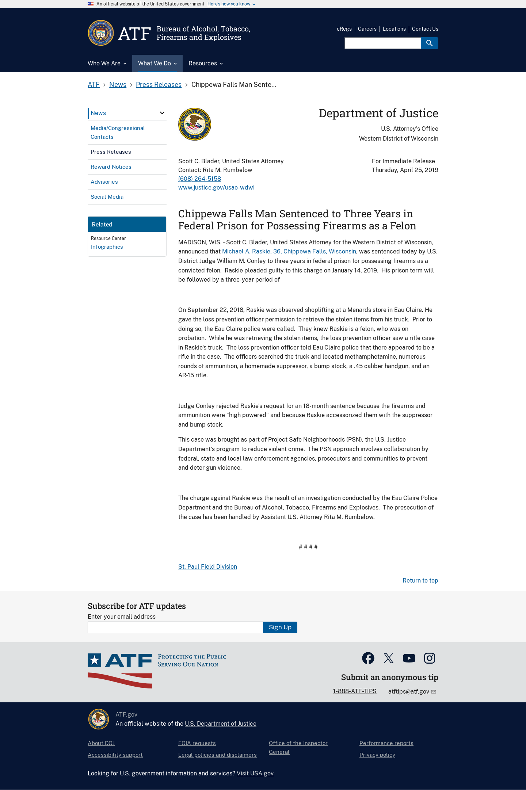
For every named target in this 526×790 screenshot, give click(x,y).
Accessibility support (115, 755)
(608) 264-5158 (199, 178)
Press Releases (159, 84)
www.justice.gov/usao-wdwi (216, 187)
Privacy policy (377, 755)
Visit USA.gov (255, 773)
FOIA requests (197, 743)
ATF (94, 84)
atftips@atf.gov (409, 691)
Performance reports (386, 743)
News (117, 84)
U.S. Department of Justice (220, 723)
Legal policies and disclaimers (217, 755)
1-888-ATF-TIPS (355, 691)
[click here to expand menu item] (162, 112)
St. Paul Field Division (207, 566)
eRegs (344, 28)
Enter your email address (122, 616)
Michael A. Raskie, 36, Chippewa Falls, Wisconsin (289, 251)
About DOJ (101, 743)
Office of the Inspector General (298, 747)
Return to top (420, 580)
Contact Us (425, 28)
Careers (367, 28)
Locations (394, 28)
